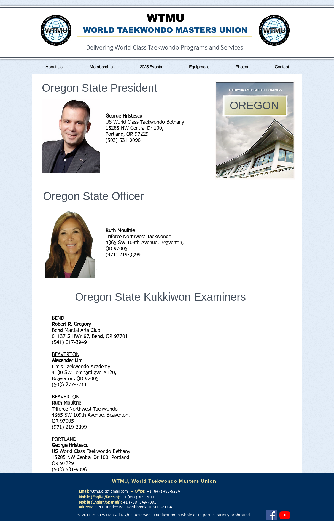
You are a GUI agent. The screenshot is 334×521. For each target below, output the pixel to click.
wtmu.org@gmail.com (109, 491)
